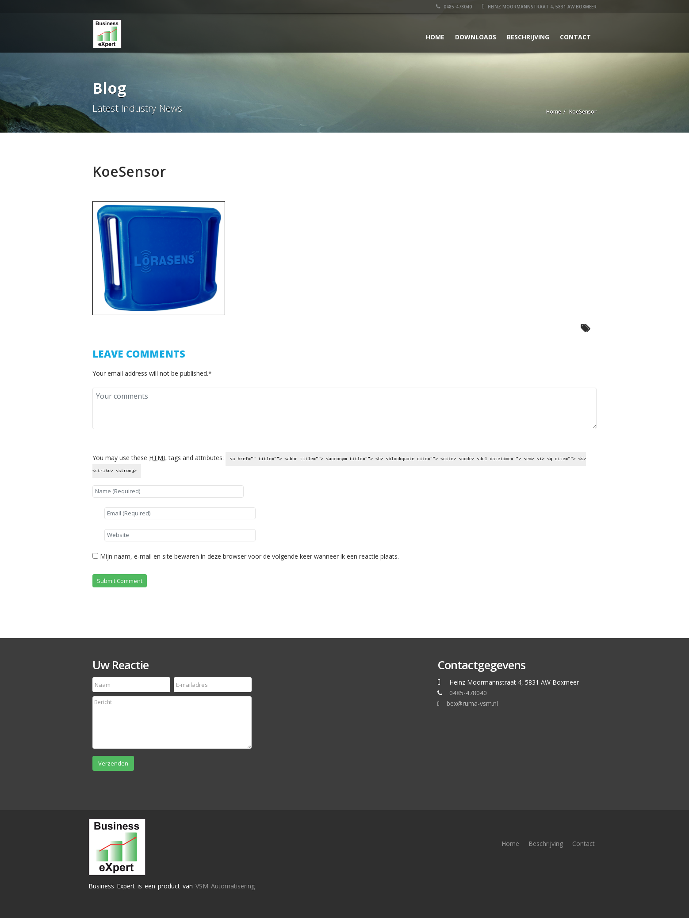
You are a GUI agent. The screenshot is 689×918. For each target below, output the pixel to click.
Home (435, 37)
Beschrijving (528, 37)
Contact (575, 37)
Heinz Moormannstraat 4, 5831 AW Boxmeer (539, 7)
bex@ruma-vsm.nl (472, 703)
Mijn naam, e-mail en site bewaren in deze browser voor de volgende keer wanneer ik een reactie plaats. (249, 556)
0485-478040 (454, 7)
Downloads (475, 37)
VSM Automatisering (225, 886)
